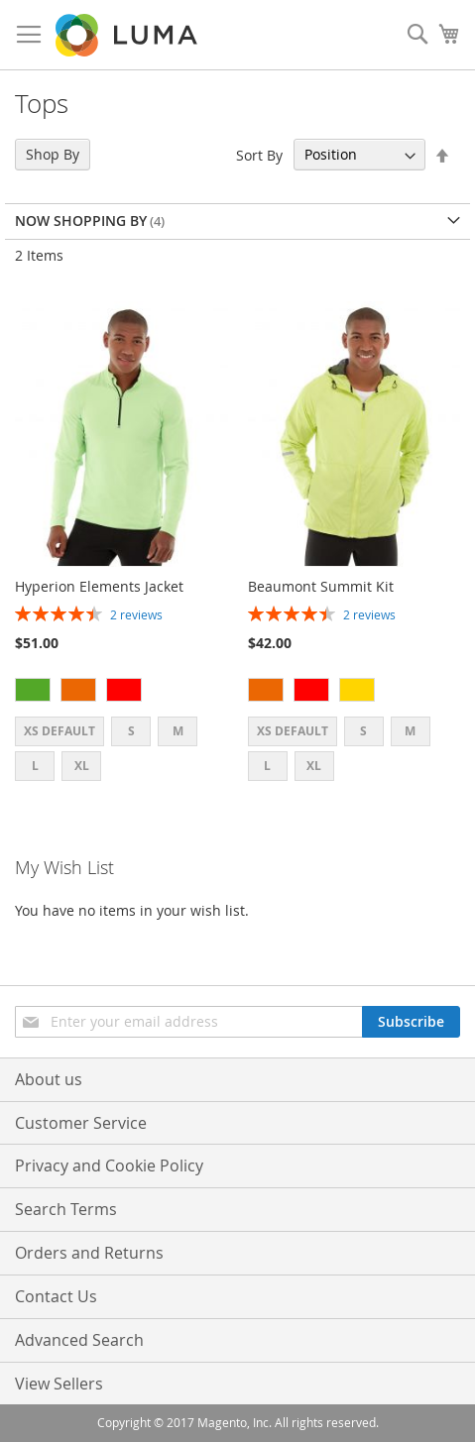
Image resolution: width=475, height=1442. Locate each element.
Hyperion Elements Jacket (99, 586)
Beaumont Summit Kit (321, 586)
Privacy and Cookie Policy (109, 1165)
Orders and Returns (89, 1253)
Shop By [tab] (52, 154)
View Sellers (59, 1383)
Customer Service (81, 1123)
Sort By (259, 154)
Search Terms (66, 1209)
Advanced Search (79, 1340)
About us (48, 1079)
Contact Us (56, 1296)
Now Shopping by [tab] (81, 220)
